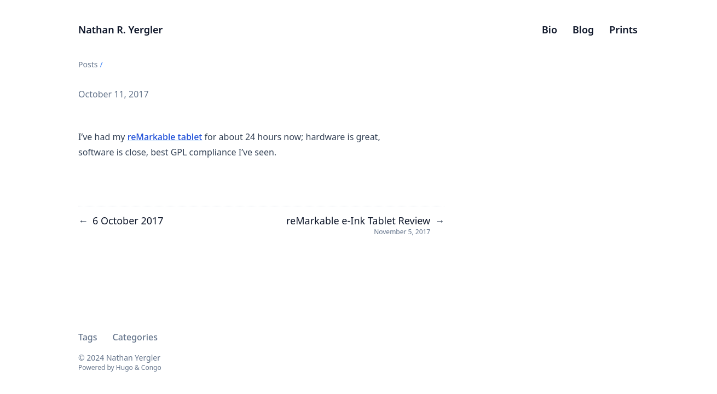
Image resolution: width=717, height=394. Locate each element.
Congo (151, 367)
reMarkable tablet (165, 137)
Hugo (124, 367)
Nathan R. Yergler (120, 29)
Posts (87, 64)
